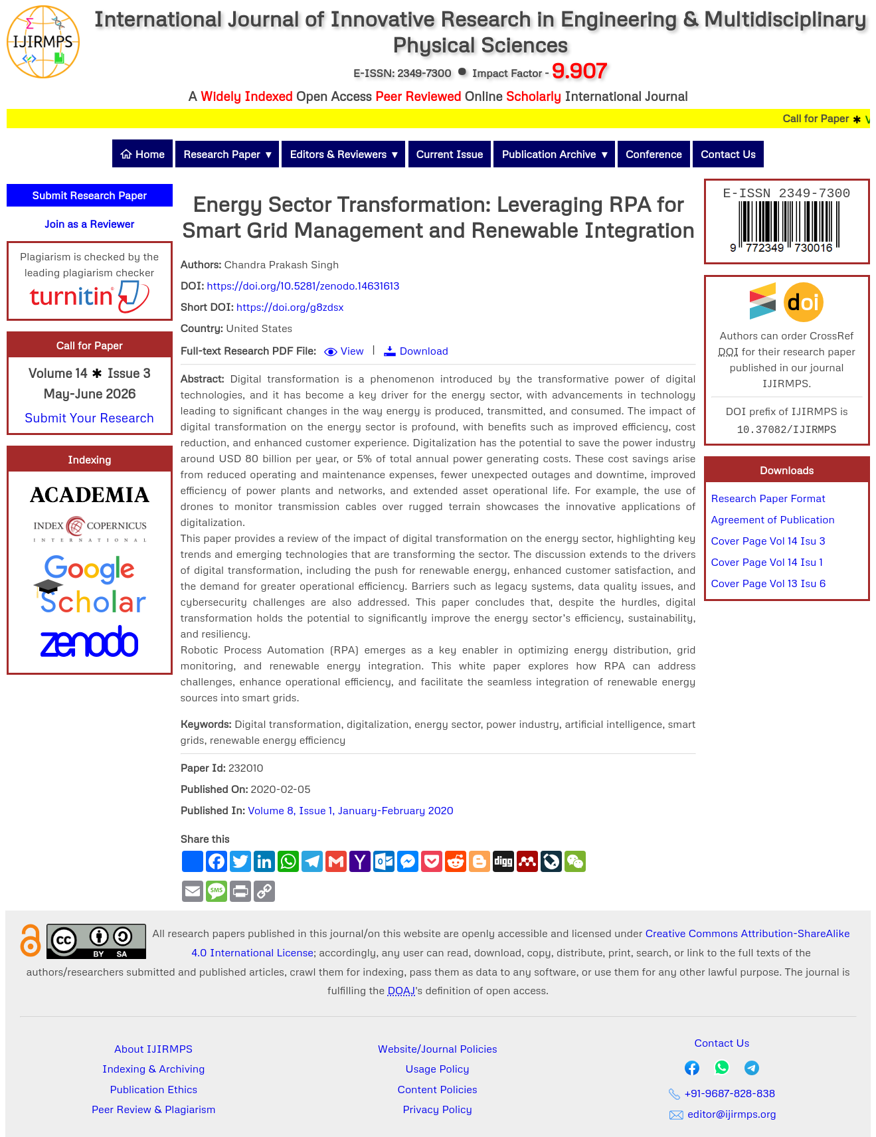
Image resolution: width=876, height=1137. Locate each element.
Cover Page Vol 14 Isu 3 (768, 543)
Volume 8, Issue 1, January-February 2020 (351, 810)
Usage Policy (437, 1068)
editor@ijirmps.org (721, 1113)
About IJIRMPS (153, 1048)
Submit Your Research (89, 417)
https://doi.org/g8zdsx (290, 306)
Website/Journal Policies (437, 1048)
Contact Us (728, 154)
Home (142, 154)
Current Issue (449, 154)
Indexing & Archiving (153, 1068)
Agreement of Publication (773, 522)
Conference (654, 154)
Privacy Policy (437, 1109)
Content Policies (438, 1089)
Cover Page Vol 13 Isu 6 (768, 585)
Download (423, 350)
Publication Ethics (153, 1089)
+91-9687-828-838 (722, 1093)
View (352, 350)
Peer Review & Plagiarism (154, 1109)
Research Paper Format (768, 500)
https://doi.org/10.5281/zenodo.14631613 (303, 285)
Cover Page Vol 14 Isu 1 (767, 564)
